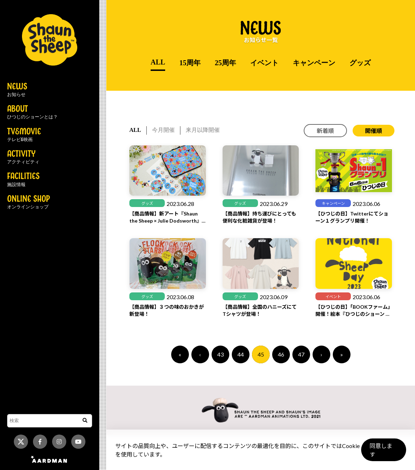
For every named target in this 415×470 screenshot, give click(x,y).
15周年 (190, 63)
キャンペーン (314, 63)
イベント (264, 63)
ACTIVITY (23, 157)
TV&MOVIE (24, 135)
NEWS (17, 90)
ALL (158, 62)
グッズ (360, 63)
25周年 (225, 63)
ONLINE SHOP (28, 202)
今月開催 (163, 130)
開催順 (373, 130)
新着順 (325, 130)
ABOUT (32, 112)
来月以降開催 (203, 130)
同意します (383, 452)
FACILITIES (23, 179)
